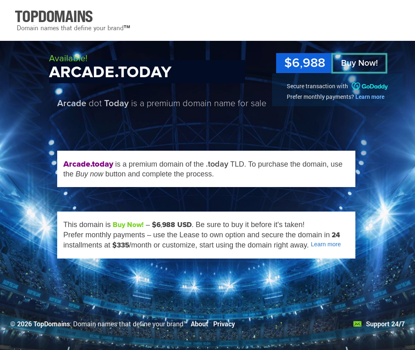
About (199, 323)
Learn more (369, 96)
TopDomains (51, 323)
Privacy (224, 323)
